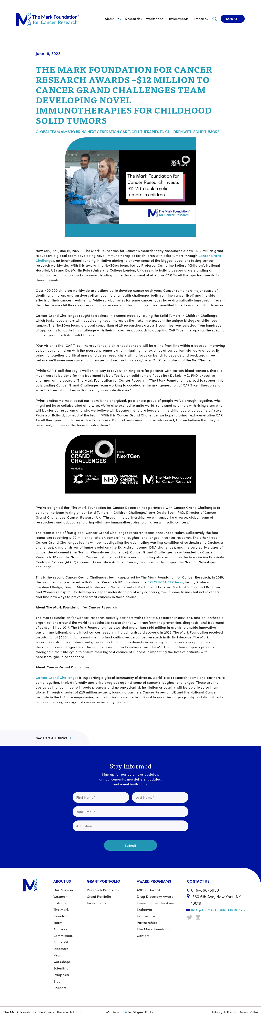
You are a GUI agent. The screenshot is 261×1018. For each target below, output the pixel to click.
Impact (200, 18)
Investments (179, 18)
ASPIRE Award (148, 890)
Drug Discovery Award (155, 896)
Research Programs (103, 890)
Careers (59, 987)
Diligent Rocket (144, 1012)
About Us (112, 18)
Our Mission (63, 890)
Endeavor (144, 909)
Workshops (154, 18)
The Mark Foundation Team (62, 916)
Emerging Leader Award (157, 903)
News (57, 955)
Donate (233, 18)
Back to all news (51, 738)
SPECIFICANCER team (165, 582)
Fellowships (146, 916)
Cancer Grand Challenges (57, 677)
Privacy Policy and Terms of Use (235, 1012)
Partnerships (147, 922)
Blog (57, 981)
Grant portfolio (99, 896)
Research (132, 18)
